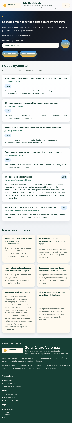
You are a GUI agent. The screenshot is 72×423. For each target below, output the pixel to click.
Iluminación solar (10, 395)
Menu (65, 5)
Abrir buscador (28, 54)
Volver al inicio (10, 54)
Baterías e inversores (12, 386)
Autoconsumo (9, 380)
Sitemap (7, 417)
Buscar (65, 44)
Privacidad (8, 412)
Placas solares (9, 383)
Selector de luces (11, 400)
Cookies (7, 415)
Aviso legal (8, 409)
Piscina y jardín (10, 397)
